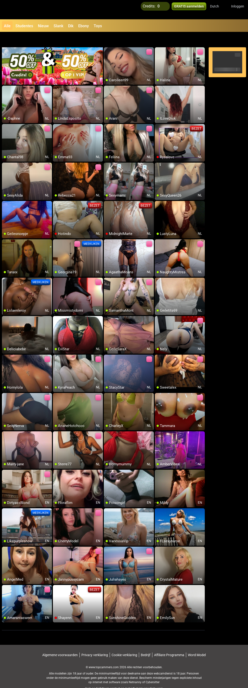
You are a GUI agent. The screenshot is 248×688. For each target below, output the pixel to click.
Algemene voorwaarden (60, 643)
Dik (70, 26)
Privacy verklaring (94, 643)
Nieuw (43, 26)
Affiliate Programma (169, 643)
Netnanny (135, 670)
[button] (217, 10)
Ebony (83, 26)
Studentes (24, 26)
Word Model (197, 643)
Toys (98, 26)
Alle (7, 26)
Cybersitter (153, 670)
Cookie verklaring (124, 643)
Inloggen (237, 10)
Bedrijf (145, 643)
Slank (58, 26)
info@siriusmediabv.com (147, 676)
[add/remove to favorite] (107, 38)
